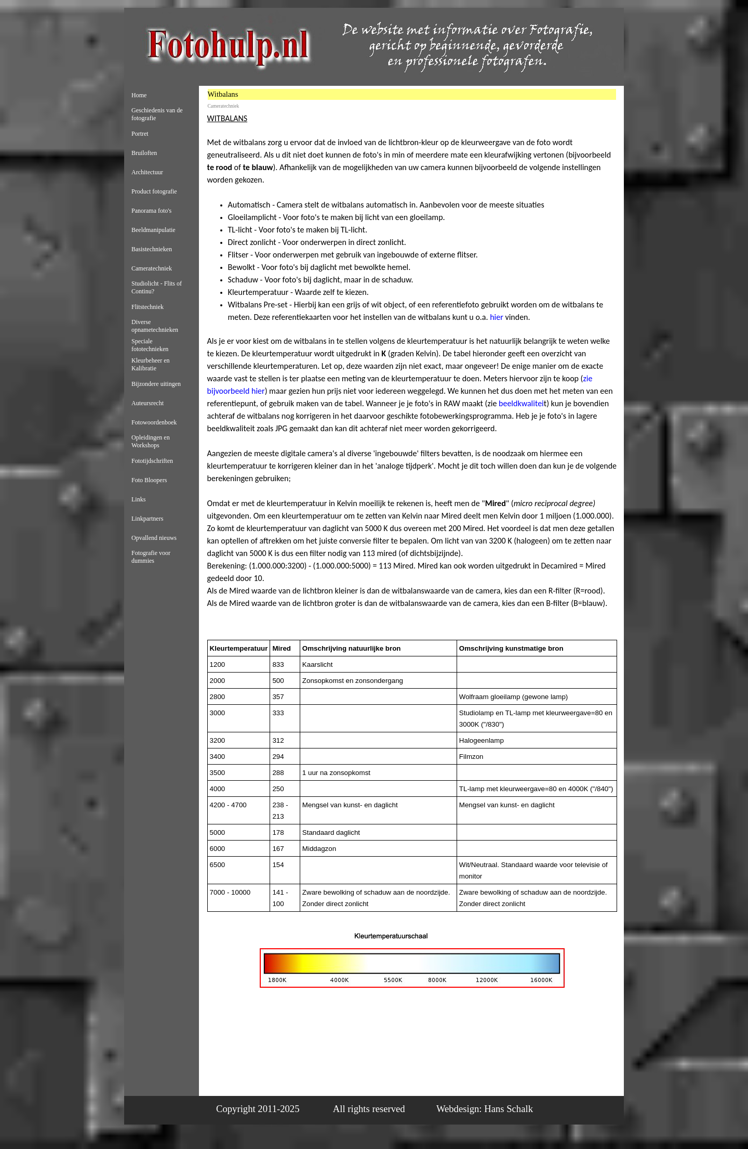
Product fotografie (154, 191)
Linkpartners (147, 518)
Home (138, 95)
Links (138, 499)
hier (496, 317)
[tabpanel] (412, 373)
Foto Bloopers (149, 480)
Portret (140, 133)
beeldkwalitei (521, 403)
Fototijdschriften (152, 460)
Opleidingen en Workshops (150, 441)
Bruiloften (144, 153)
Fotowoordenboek (154, 422)
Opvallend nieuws (154, 537)
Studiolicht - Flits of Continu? (156, 287)
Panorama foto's (151, 210)
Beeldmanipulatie (153, 230)
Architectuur (147, 172)
